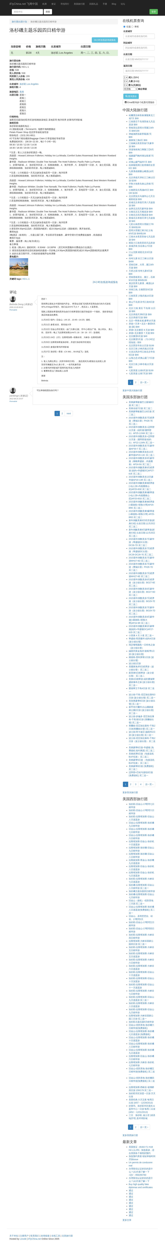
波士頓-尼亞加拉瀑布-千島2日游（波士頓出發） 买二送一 (142, 741)
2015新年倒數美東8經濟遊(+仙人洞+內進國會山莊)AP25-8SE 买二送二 (141, 486)
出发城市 (127, 31)
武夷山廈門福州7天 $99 (140, 162)
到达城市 (127, 43)
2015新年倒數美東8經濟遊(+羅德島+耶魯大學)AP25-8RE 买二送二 (141, 504)
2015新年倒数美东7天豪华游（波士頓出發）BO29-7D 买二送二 (142, 610)
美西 (22, 92)
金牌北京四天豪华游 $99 (141, 208)
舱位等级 (142, 89)
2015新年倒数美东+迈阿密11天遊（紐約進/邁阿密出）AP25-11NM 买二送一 (141, 430)
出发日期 (127, 54)
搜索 (48, 11)
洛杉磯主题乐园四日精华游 (142, 891)
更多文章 (127, 1220)
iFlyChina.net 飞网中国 (23, 3)
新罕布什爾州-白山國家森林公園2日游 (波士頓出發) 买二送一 (141, 710)
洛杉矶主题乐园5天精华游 (141, 1022)
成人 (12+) (133, 77)
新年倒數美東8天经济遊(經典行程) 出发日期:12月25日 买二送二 (142, 523)
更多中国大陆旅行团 (132, 390)
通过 (131, 1190)
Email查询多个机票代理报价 (140, 102)
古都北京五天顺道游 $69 (141, 211)
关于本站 (13, 1235)
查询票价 (131, 96)
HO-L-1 (26, 279)
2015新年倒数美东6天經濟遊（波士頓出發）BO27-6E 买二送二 (142, 582)
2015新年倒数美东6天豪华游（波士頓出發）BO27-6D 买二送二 (142, 592)
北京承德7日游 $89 (138, 317)
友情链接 (45, 1235)
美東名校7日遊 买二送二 (140, 408)
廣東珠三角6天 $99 (138, 140)
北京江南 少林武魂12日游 (141, 348)
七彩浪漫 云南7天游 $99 (140, 373)
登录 (153, 11)
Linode (23, 1239)
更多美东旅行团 (130, 792)
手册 (105, 4)
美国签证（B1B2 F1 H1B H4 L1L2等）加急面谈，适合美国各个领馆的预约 (141, 1150)
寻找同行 (64, 4)
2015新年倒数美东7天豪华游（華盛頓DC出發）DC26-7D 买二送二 (141, 542)
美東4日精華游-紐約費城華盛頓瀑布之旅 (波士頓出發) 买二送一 (142, 682)
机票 (44, 4)
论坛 (123, 4)
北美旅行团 (67, 1235)
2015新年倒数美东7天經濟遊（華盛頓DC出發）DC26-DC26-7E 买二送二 (141, 551)
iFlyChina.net (34, 1239)
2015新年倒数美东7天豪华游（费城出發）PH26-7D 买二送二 (141, 567)
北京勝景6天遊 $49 (138, 336)
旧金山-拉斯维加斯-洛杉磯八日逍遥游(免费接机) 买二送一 (142, 909)
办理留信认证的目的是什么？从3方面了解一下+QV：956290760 (141, 1171)
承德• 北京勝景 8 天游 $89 (141, 330)
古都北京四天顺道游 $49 (141, 215)
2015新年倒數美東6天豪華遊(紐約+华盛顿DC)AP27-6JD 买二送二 (141, 629)
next (69, 413)
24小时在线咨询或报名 (105, 40)
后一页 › (144, 382)
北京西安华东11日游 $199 (141, 345)
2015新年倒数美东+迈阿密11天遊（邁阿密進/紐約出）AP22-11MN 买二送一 (141, 439)
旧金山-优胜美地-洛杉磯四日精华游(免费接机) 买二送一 (142, 1081)
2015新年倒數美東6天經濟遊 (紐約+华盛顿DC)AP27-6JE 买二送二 (141, 470)
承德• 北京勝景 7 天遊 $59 (141, 333)
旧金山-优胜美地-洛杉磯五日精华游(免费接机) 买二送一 (142, 1071)
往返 (127, 26)
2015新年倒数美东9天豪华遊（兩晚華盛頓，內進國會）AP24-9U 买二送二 (141, 461)
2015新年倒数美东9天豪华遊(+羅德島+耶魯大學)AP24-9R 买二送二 (141, 620)
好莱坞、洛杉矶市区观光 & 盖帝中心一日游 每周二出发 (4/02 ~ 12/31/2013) (142, 1109)
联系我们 (34, 1235)
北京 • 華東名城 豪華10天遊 (142, 320)
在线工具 (55, 1235)
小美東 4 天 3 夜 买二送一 (141, 635)
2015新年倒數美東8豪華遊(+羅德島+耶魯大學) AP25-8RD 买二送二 (142, 514)
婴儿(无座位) (134, 85)
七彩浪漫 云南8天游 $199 (141, 370)
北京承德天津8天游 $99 (140, 314)
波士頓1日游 (135, 663)
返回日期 (127, 66)
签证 (53, 4)
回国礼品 (93, 4)
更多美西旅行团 (130, 1135)
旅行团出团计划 (19, 21)
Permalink (13, 310)
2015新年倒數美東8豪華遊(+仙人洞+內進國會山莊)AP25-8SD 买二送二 (141, 495)
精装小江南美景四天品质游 (142, 243)
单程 (135, 26)
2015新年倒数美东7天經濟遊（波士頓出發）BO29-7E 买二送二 (142, 601)
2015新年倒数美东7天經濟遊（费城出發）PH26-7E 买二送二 (141, 420)
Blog (114, 4)
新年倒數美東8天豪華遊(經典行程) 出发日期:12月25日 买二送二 (142, 532)
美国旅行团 (79, 4)
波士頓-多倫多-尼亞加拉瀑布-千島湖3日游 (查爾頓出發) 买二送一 (141, 719)
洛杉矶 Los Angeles (29, 84)
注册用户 (24, 1235)
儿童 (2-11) (133, 81)
